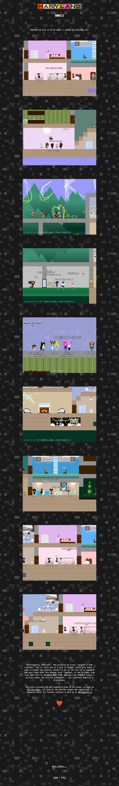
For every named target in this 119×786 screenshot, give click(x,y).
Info (63, 777)
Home (56, 777)
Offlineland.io (85, 692)
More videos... (59, 766)
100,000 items (33, 689)
